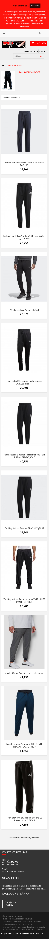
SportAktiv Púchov (7, 903)
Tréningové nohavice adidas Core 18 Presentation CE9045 (24, 819)
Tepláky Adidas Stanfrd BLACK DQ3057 (24, 528)
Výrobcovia (21, 927)
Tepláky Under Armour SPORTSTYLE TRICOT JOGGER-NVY (24, 745)
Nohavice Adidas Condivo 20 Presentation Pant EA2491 (24, 237)
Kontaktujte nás (26, 924)
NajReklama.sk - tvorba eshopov (29, 933)
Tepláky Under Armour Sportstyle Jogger (24, 673)
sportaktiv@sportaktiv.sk (13, 871)
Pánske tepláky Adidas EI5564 (24, 310)
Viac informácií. (21, 6)
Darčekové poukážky (37, 927)
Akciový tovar (28, 930)
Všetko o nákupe (31, 51)
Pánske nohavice (15, 66)
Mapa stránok (9, 927)
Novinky (39, 930)
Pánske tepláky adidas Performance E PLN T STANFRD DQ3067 (24, 456)
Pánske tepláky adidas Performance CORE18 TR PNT (24, 382)
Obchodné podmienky (12, 922)
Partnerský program (11, 930)
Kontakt (42, 51)
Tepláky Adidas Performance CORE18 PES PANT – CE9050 (24, 600)
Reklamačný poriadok (32, 922)
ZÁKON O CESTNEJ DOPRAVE (12, 916)
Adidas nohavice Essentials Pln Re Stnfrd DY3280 (24, 164)
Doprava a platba (10, 924)
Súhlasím (35, 6)
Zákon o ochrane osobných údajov (18, 919)
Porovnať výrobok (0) (11, 98)
